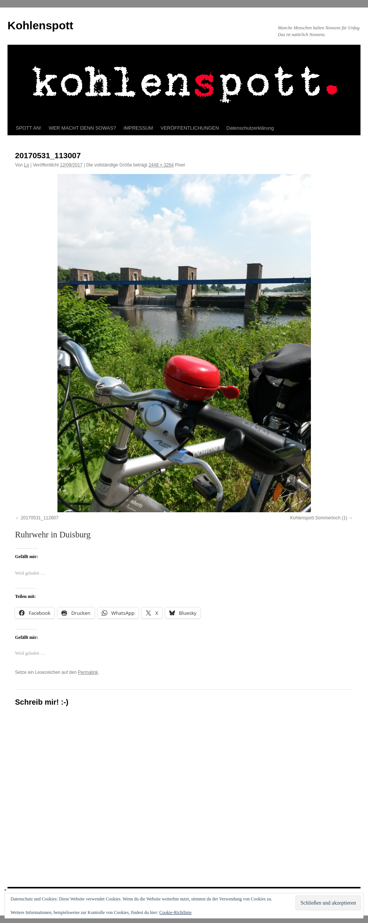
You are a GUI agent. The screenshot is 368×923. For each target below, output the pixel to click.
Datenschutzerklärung (250, 128)
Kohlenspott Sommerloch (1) (318, 518)
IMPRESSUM (138, 128)
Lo (26, 165)
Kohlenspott (40, 25)
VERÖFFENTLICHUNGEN (190, 128)
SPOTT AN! (28, 128)
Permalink (88, 672)
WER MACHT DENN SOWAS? (82, 128)
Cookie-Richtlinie (175, 912)
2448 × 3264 (161, 165)
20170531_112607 (39, 518)
